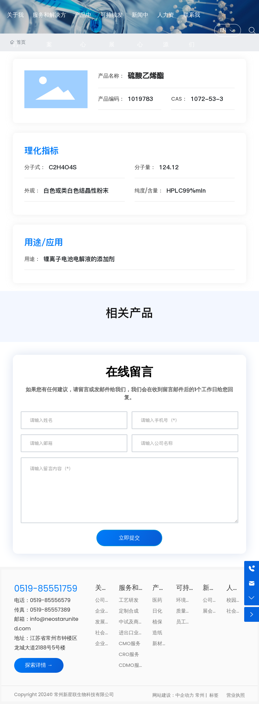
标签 (214, 695)
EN (223, 30)
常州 (199, 695)
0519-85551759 (45, 589)
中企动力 (184, 695)
